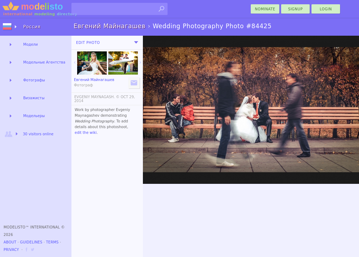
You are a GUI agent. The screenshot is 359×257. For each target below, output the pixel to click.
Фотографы (34, 80)
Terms (52, 242)
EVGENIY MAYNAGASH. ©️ (97, 97)
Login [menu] (326, 9)
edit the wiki (86, 133)
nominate (265, 9)
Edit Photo (88, 43)
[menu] (136, 42)
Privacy (11, 250)
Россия (32, 26)
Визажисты (34, 98)
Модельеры (34, 116)
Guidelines (31, 242)
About (10, 242)
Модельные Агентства (44, 62)
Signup (295, 9)
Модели (30, 44)
